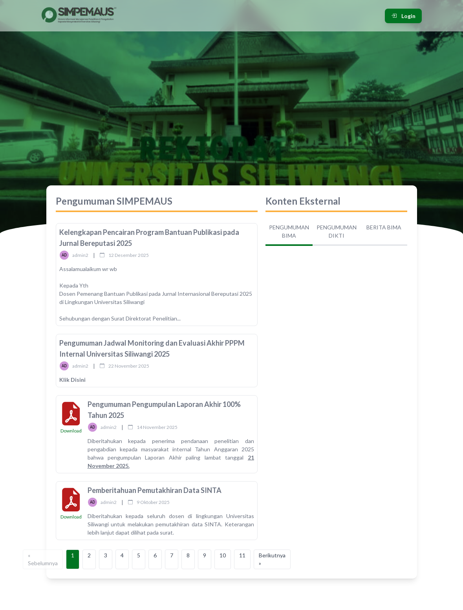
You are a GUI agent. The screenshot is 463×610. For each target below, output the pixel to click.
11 (242, 555)
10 (223, 555)
